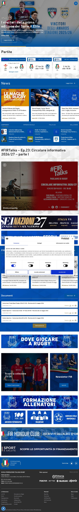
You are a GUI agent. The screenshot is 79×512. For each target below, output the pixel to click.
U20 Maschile (47, 498)
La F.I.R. (3, 494)
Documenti (16, 498)
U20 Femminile (47, 500)
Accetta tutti (62, 272)
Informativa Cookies (28, 509)
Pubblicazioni (74, 498)
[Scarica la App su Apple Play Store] (71, 463)
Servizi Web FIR (17, 502)
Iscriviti (64, 385)
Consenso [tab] (16, 243)
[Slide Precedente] (2, 18)
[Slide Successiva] (6, 18)
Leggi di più (70, 83)
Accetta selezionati (39, 272)
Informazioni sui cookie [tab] (62, 243)
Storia (2, 496)
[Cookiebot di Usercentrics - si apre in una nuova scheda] (62, 239)
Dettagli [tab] (39, 243)
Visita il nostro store (13, 385)
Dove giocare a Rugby (19, 494)
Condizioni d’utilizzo (11, 509)
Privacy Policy (20, 509)
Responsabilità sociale (6, 504)
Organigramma (4, 498)
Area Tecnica (4, 500)
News (45, 502)
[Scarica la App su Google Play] (76, 463)
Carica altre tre (39, 325)
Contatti (16, 504)
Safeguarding (17, 500)
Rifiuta (17, 272)
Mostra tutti (74, 472)
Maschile (46, 494)
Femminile (46, 496)
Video (72, 496)
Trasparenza (4, 502)
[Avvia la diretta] (39, 165)
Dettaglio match (13, 72)
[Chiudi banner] (72, 238)
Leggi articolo (9, 40)
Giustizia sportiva (18, 496)
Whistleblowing (37, 509)
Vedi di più (71, 296)
